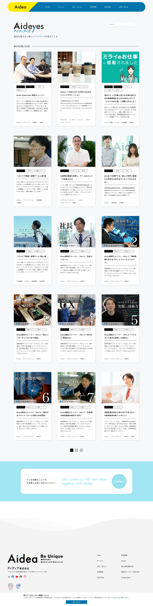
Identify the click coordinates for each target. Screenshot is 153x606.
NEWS (47, 7)
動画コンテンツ (40, 170)
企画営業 (114, 203)
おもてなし (64, 119)
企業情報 (107, 7)
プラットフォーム (29, 200)
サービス (61, 7)
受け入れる (76, 602)
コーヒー (81, 119)
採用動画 (20, 281)
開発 (41, 122)
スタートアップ (65, 122)
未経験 (121, 203)
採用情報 (93, 7)
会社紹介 (74, 86)
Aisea (19, 122)
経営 (133, 436)
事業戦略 (124, 122)
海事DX (35, 122)
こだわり (73, 119)
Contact (119, 481)
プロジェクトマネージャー (68, 200)
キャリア (20, 86)
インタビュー (83, 86)
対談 (39, 86)
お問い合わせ (123, 7)
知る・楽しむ (77, 7)
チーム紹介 (108, 90)
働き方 (118, 90)
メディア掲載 (109, 122)
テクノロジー (30, 86)
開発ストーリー (21, 90)
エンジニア (27, 122)
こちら (117, 597)
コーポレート (64, 86)
